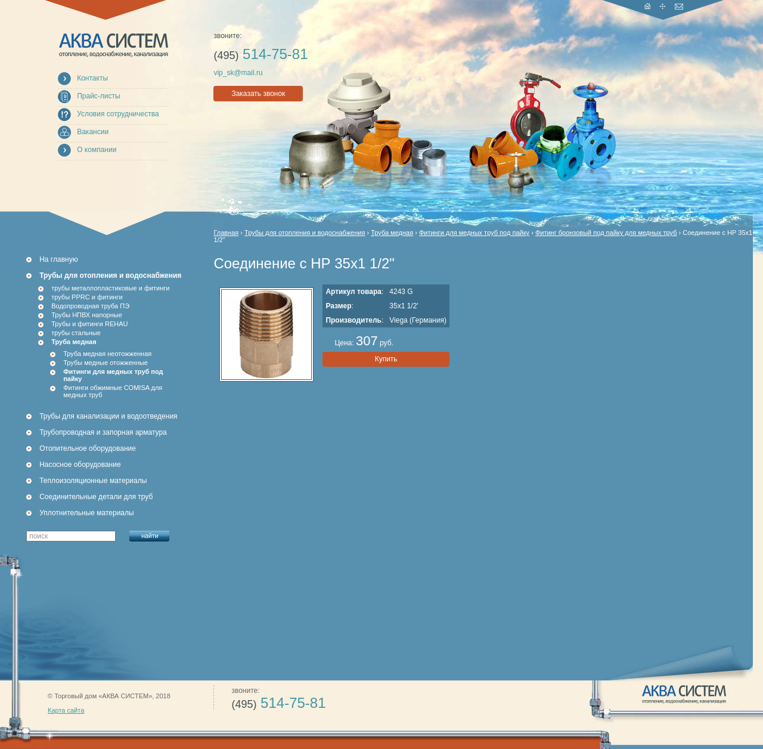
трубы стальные (76, 332)
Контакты (92, 78)
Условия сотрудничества (118, 114)
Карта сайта (66, 710)
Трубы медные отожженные (105, 362)
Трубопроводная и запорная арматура (103, 432)
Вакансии (92, 132)
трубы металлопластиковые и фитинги (110, 288)
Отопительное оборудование (87, 448)
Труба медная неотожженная (107, 353)
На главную (58, 259)
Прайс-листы (98, 96)
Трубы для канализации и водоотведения (108, 416)
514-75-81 (260, 54)
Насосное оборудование (79, 464)
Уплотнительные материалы (86, 513)
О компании (96, 150)
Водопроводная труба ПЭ (90, 305)
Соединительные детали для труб (96, 497)
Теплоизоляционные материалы (93, 480)
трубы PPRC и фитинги (86, 297)
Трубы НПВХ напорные (86, 314)
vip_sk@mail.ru (237, 73)
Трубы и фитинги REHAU (89, 323)
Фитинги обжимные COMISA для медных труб (112, 391)
